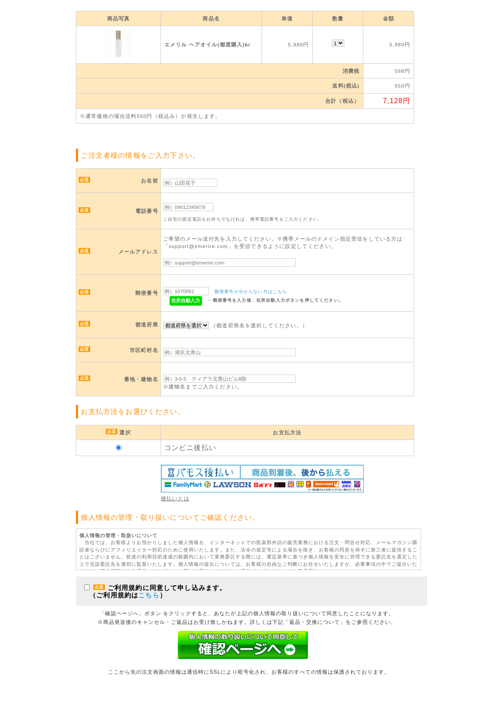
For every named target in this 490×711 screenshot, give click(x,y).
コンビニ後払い (190, 447)
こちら (148, 595)
